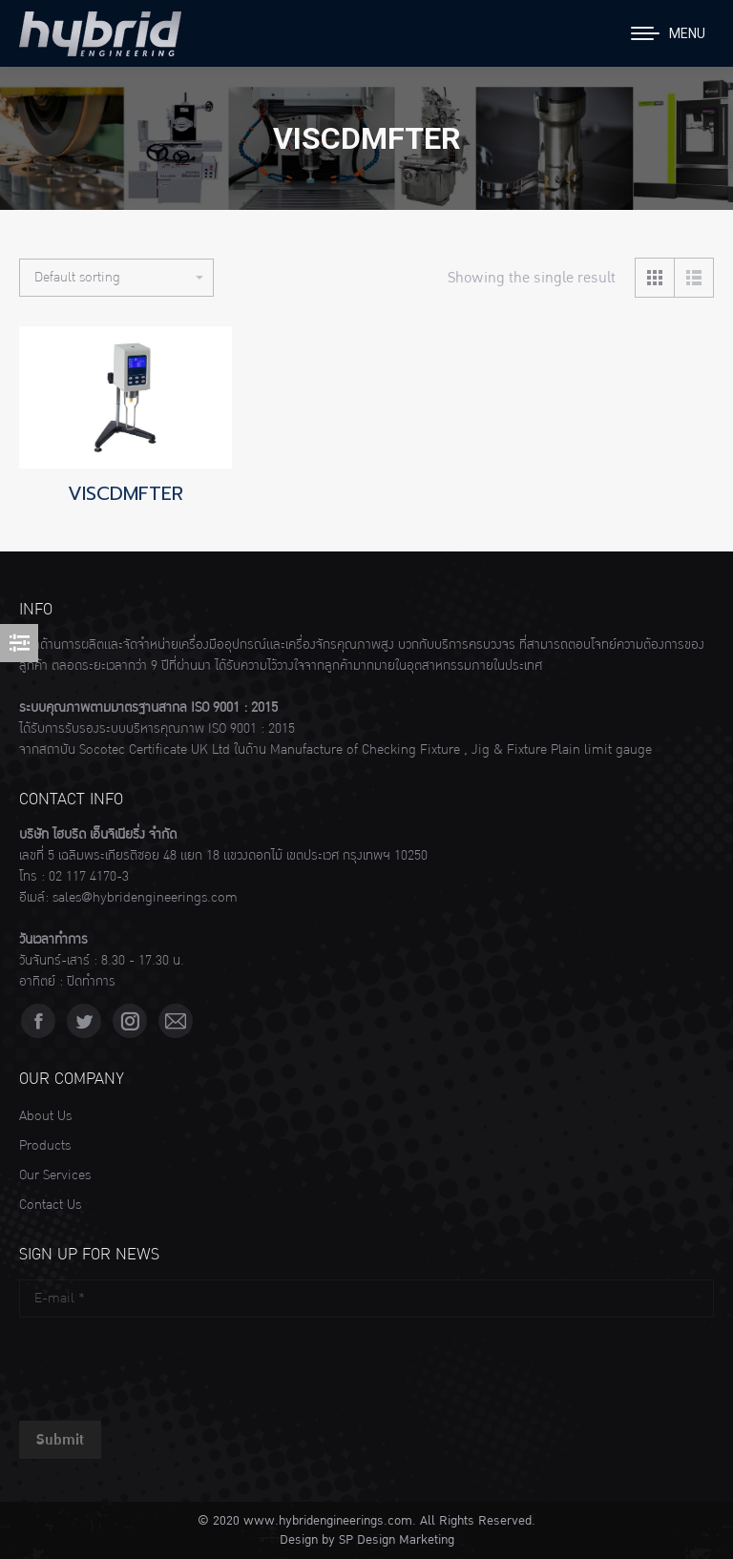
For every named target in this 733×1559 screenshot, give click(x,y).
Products (45, 1145)
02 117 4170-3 (89, 876)
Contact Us (50, 1205)
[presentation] (164, 1364)
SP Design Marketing (396, 1539)
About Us (45, 1116)
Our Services (55, 1175)
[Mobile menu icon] (668, 33)
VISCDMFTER (125, 493)
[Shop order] (116, 278)
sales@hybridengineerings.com (145, 897)
